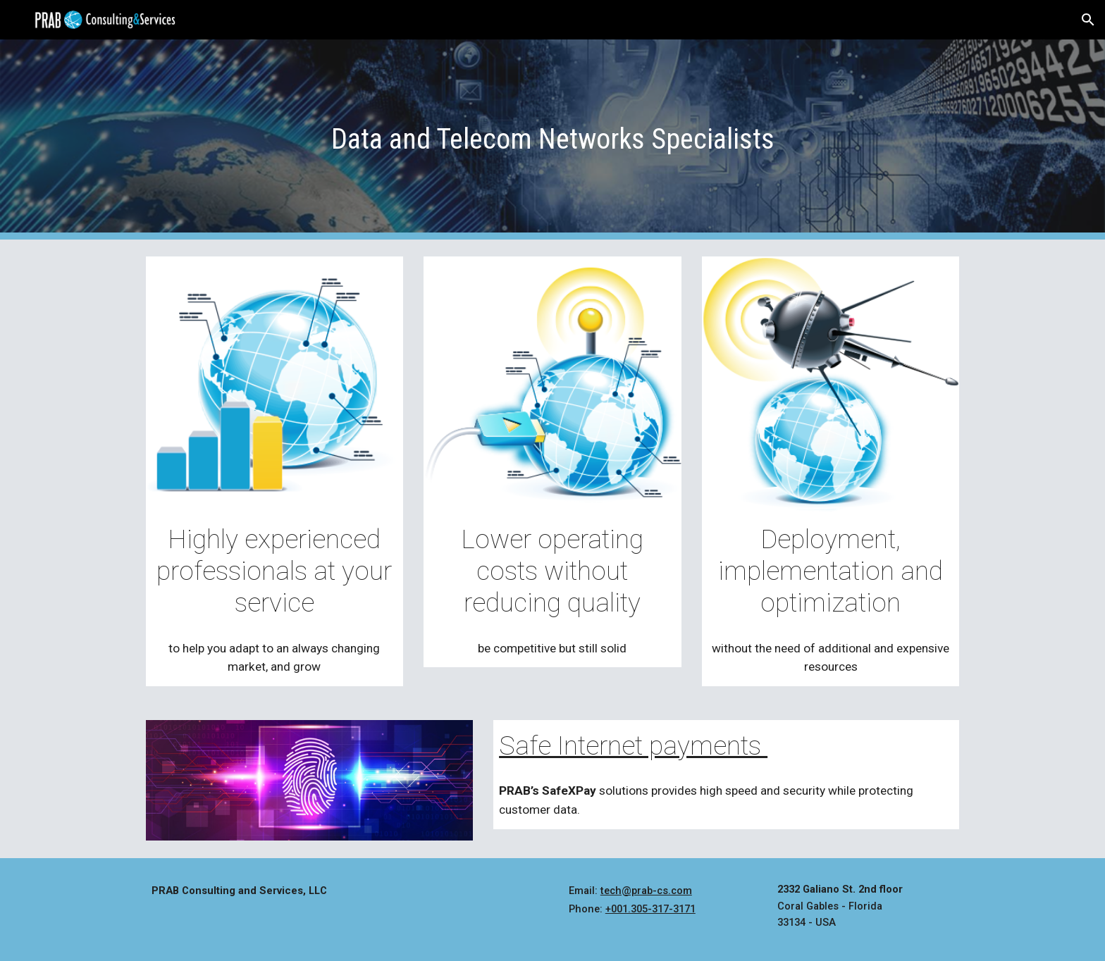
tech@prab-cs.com (646, 890)
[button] (1088, 20)
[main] (552, 139)
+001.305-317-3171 (650, 909)
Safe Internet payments (633, 745)
